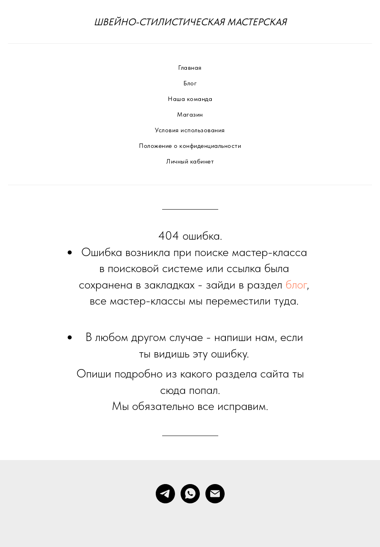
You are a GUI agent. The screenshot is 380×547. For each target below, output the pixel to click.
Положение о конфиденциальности (190, 145)
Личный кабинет (190, 161)
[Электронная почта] (215, 493)
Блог (190, 83)
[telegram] (165, 493)
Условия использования (190, 130)
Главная (190, 67)
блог (296, 284)
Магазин (190, 114)
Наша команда (190, 99)
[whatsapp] (190, 493)
